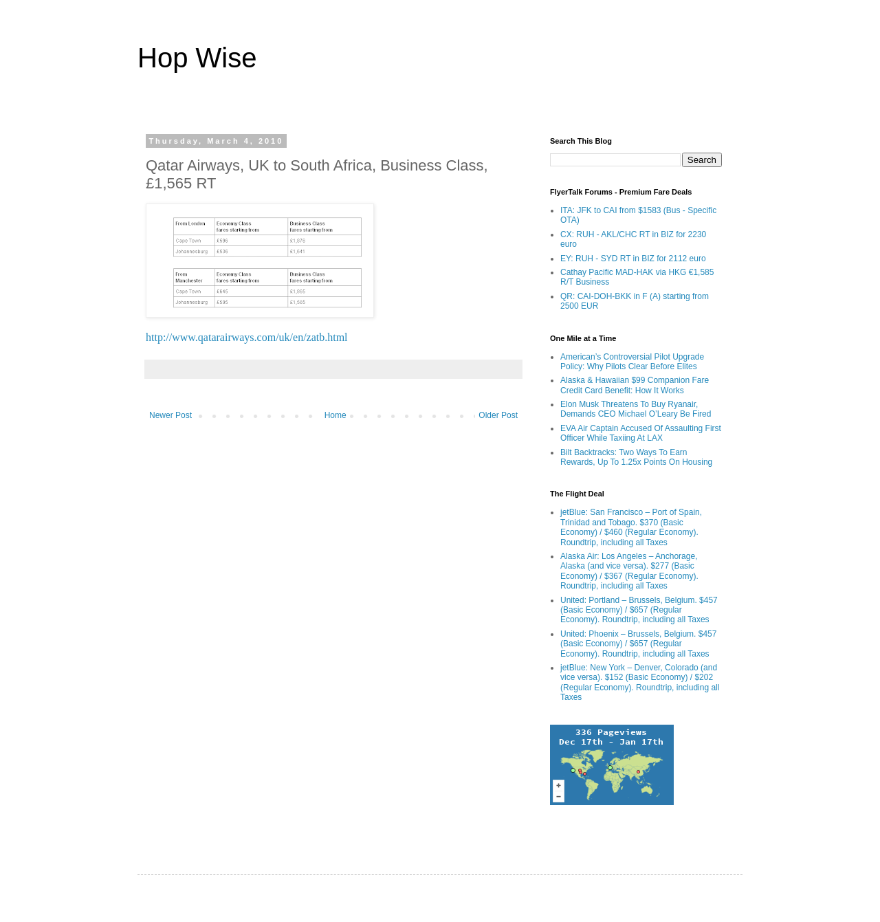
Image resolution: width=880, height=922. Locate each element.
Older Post (498, 415)
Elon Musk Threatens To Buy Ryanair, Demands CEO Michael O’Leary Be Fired (635, 409)
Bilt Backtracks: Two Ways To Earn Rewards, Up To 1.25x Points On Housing (636, 457)
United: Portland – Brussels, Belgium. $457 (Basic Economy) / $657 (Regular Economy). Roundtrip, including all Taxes (639, 610)
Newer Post (170, 415)
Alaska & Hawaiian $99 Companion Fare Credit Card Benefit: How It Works (634, 385)
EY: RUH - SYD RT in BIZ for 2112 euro (633, 258)
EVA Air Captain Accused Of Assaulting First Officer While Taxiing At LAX (640, 433)
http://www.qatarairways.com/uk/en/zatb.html (247, 337)
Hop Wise (197, 58)
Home (335, 415)
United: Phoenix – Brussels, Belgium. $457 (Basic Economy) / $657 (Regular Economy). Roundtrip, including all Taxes (638, 644)
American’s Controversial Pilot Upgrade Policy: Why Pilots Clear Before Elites (632, 361)
